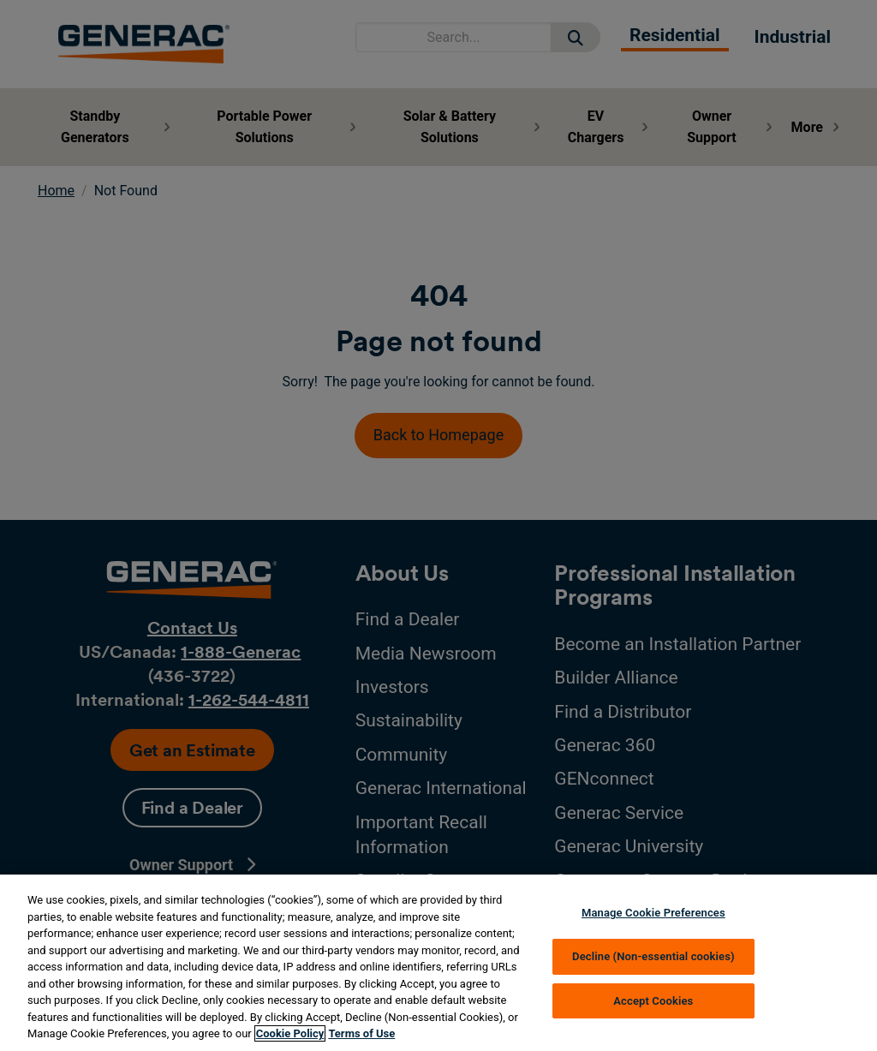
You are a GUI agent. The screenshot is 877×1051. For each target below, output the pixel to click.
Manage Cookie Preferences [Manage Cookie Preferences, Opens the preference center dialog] (653, 912)
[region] (438, 963)
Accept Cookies (653, 1000)
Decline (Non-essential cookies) (653, 956)
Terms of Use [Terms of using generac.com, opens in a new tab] (361, 1033)
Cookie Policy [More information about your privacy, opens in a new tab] (290, 1033)
